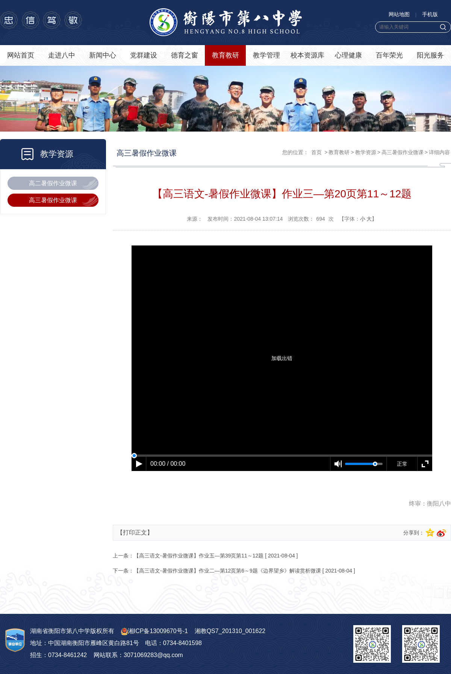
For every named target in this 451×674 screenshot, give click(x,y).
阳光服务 (430, 55)
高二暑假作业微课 (53, 183)
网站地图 (399, 14)
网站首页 (20, 55)
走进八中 (61, 55)
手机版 (430, 14)
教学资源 (365, 152)
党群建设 (143, 55)
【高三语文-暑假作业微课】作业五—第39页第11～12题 (198, 556)
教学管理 (266, 55)
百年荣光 (389, 55)
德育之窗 (184, 55)
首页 (316, 152)
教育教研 (225, 55)
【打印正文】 (135, 532)
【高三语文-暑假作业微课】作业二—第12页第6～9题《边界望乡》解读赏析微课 (227, 571)
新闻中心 (102, 55)
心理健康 (348, 55)
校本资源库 (307, 55)
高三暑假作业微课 (53, 200)
